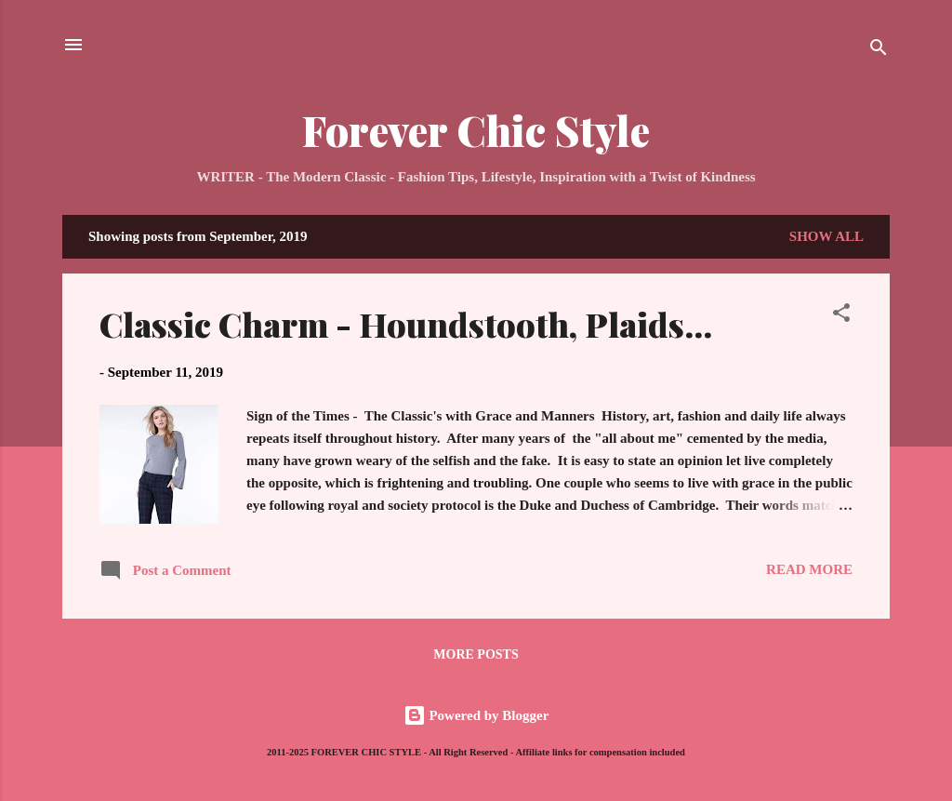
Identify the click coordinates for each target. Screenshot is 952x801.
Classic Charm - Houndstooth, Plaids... (405, 323)
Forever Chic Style (476, 129)
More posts (475, 654)
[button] (841, 315)
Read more (809, 569)
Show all (826, 236)
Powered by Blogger (476, 715)
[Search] (878, 50)
